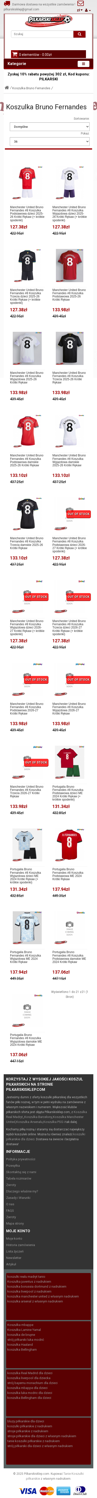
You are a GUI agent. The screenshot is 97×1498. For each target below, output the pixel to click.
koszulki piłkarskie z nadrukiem (29, 1426)
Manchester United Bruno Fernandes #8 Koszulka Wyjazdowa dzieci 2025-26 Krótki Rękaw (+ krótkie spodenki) (69, 214)
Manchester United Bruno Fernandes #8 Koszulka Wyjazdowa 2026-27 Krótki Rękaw (69, 708)
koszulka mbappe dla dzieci (27, 1388)
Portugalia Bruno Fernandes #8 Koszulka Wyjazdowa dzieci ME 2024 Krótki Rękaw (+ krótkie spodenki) (25, 876)
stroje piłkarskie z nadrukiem (27, 1431)
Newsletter (13, 1258)
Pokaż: (85, 133)
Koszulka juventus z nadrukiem (29, 1281)
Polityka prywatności (20, 1159)
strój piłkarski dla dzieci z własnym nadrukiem (40, 1446)
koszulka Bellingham (22, 1349)
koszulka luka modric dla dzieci (29, 1393)
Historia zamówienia (20, 1245)
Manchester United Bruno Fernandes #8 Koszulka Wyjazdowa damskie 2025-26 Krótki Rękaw (69, 460)
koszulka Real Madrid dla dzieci (29, 1373)
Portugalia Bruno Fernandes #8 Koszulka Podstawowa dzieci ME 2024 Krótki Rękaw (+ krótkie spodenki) (67, 793)
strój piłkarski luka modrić (25, 1339)
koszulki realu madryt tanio (26, 1276)
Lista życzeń (15, 1251)
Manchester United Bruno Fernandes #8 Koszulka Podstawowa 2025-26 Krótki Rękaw (69, 295)
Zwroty (11, 1185)
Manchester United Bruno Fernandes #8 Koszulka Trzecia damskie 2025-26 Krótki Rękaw (26, 543)
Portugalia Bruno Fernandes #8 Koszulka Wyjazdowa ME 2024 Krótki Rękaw (25, 957)
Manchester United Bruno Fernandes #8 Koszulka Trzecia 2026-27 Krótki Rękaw (26, 791)
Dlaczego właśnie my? (22, 1191)
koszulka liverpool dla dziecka (28, 1378)
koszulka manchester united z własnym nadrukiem (43, 1296)
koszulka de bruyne (21, 1335)
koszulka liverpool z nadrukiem (29, 1291)
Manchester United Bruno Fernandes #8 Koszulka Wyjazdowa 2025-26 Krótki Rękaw (26, 377)
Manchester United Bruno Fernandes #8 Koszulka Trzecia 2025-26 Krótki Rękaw (69, 377)
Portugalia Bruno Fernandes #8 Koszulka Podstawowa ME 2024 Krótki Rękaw (67, 874)
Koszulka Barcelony (38, 1117)
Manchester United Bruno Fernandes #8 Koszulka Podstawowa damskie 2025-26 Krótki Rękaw (26, 460)
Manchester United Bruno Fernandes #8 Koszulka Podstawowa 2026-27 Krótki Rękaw (26, 708)
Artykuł (11, 1264)
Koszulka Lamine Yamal (24, 1330)
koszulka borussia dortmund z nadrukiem (36, 1286)
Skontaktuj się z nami (21, 1172)
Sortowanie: (82, 118)
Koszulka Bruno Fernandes (31, 88)
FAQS (10, 1210)
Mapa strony (15, 1223)
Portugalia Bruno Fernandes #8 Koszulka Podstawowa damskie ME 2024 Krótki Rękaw (69, 957)
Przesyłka (13, 1165)
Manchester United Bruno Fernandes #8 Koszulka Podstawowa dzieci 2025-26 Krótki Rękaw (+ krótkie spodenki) (27, 214)
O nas (10, 1204)
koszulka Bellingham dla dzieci (29, 1398)
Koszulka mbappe (20, 1325)
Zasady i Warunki (18, 1198)
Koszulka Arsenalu (29, 1122)
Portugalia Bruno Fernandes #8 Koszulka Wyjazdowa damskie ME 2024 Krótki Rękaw (26, 1040)
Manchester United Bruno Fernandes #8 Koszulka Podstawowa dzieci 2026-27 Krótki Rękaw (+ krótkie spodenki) (69, 545)
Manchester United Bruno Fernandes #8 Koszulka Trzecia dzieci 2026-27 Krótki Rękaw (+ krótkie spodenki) (69, 628)
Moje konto (14, 1238)
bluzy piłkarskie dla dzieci (25, 1421)
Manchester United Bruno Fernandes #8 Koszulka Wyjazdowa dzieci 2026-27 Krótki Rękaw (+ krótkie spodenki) (27, 628)
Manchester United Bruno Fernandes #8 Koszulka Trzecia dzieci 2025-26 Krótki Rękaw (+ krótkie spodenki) (26, 297)
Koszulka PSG (53, 1122)
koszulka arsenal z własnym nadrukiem (35, 1301)
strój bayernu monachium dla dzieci (32, 1383)
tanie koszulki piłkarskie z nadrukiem (33, 1441)
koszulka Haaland (20, 1344)
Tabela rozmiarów (18, 1178)
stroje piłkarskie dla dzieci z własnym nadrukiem (41, 1436)
